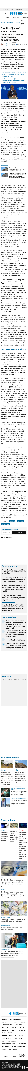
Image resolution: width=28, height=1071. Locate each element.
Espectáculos (6, 1038)
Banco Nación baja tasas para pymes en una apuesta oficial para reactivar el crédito (20, 777)
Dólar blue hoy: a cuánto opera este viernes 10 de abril (14, 836)
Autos (21, 1035)
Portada (4, 1019)
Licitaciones (13, 1049)
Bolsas (10, 679)
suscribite (21, 13)
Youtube (17, 1013)
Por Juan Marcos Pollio (15, 807)
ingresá (25, 13)
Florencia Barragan (7, 44)
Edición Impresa (6, 1033)
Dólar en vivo (19, 9)
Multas (3, 1049)
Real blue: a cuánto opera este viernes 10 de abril (11, 929)
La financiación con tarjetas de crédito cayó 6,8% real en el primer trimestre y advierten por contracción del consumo (14, 80)
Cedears (24, 679)
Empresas (20, 521)
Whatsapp (21, 1013)
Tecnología (18, 1038)
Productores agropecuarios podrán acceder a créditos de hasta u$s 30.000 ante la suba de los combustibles (7, 778)
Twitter (2, 1013)
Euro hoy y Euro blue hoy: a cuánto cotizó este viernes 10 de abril (13, 921)
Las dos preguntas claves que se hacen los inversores (15, 640)
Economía (16, 17)
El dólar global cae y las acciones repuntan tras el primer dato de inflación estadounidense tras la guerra (12, 883)
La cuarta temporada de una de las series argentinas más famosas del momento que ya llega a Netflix (14, 579)
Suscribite (19, 532)
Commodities (17, 679)
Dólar (7, 17)
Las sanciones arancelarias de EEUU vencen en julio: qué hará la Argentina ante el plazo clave (16, 646)
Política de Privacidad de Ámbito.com (13, 1044)
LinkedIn (13, 1013)
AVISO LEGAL (5, 1046)
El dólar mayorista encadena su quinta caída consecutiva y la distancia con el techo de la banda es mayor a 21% (13, 895)
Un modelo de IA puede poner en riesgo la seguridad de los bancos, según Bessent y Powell (19, 793)
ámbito (3, 22)
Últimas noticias (15, 1019)
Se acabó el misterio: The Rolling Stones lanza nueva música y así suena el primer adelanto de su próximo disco (13, 607)
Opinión (13, 1027)
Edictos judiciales (18, 1046)
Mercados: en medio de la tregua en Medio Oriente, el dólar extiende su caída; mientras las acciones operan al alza (23, 845)
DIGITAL (6, 1055)
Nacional (4, 1030)
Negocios (4, 1027)
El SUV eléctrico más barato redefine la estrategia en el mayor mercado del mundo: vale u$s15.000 (13, 598)
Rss (2, 1041)
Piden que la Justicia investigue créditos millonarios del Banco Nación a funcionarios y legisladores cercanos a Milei (17, 175)
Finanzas (14, 1022)
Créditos (17, 22)
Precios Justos (5, 524)
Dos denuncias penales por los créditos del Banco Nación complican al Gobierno (17, 169)
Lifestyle (22, 1027)
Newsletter (23, 1013)
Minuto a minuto (23, 829)
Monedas (3, 679)
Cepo (26, 9)
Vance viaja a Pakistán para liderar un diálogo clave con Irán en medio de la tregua (14, 572)
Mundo (13, 1030)
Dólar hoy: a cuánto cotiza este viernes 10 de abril (4, 836)
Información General (8, 1035)
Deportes (22, 1030)
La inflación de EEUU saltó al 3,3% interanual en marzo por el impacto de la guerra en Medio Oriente (16, 633)
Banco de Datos (6, 1025)
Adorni (12, 9)
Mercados (18, 1025)
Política (23, 1022)
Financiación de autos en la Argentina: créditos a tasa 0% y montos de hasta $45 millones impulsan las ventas (14, 74)
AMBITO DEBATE (22, 1055)
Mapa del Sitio (11, 1041)
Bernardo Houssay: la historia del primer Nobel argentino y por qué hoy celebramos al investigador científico (13, 588)
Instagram (9, 1013)
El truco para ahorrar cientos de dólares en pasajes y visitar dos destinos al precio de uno (12, 953)
